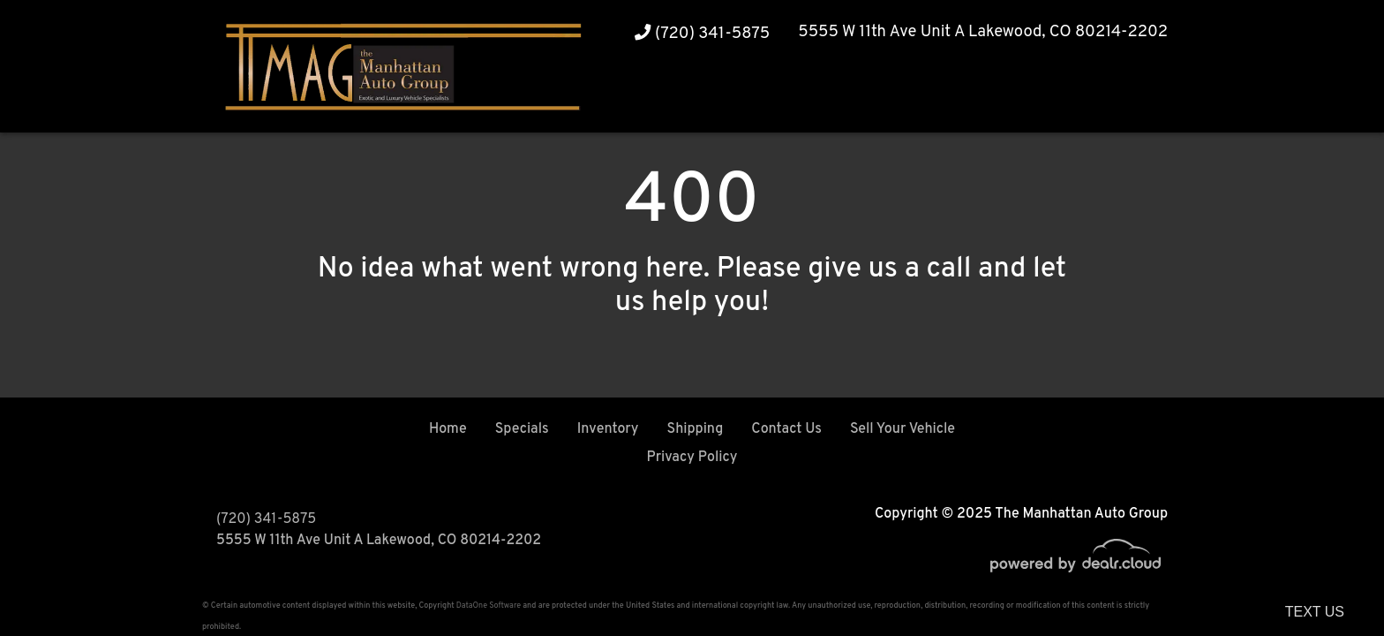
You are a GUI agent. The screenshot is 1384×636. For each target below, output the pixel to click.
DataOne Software (488, 605)
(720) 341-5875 (702, 34)
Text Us (1314, 611)
